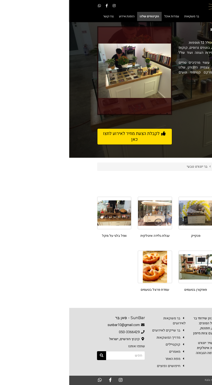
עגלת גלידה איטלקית (85, 236)
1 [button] (98, 113)
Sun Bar (175, 166)
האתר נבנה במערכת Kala (149, 380)
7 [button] (59, 113)
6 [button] (65, 113)
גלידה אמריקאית (167, 290)
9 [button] (46, 113)
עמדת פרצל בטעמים (85, 290)
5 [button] (72, 113)
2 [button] (91, 113)
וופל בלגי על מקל (45, 236)
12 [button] (65, 119)
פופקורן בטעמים (126, 290)
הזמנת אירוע (155, 369)
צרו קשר (176, 369)
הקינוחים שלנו (153, 166)
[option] (65, 70)
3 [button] (85, 113)
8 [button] (52, 113)
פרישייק (167, 236)
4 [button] (78, 113)
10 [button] (39, 113)
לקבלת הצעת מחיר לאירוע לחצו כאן (65, 136)
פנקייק (126, 236)
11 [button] (33, 113)
